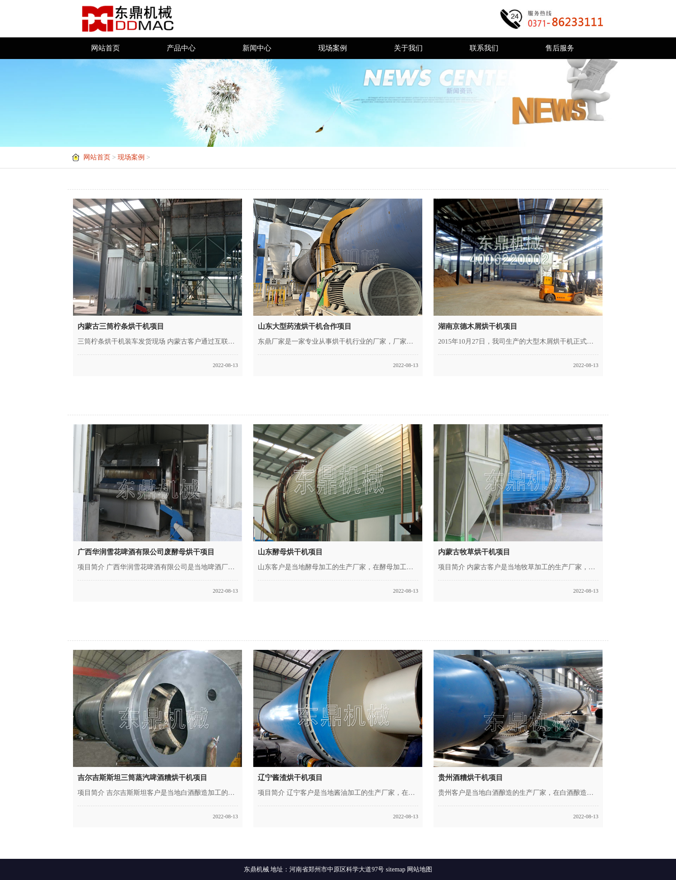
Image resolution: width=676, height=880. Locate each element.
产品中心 (181, 48)
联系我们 (484, 48)
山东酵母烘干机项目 (290, 552)
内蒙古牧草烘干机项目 (474, 552)
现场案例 (332, 48)
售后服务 (559, 48)
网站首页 (105, 48)
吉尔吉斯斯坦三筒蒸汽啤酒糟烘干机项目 (142, 777)
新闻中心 (256, 48)
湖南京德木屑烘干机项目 (477, 326)
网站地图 (419, 869)
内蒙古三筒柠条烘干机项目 (121, 326)
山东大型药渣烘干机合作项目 (305, 326)
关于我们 (408, 48)
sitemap (396, 869)
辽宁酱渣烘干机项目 (290, 777)
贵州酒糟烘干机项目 (470, 777)
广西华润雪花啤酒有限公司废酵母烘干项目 (146, 552)
